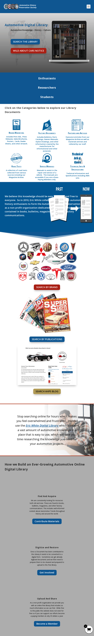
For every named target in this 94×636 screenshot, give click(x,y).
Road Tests (16, 166)
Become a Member (47, 623)
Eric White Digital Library (42, 425)
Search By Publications (47, 339)
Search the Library (25, 41)
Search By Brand (47, 287)
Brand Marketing (16, 132)
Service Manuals (47, 166)
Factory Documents (47, 133)
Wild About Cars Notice (28, 50)
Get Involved (47, 572)
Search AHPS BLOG (47, 391)
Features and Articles (77, 133)
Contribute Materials (47, 521)
